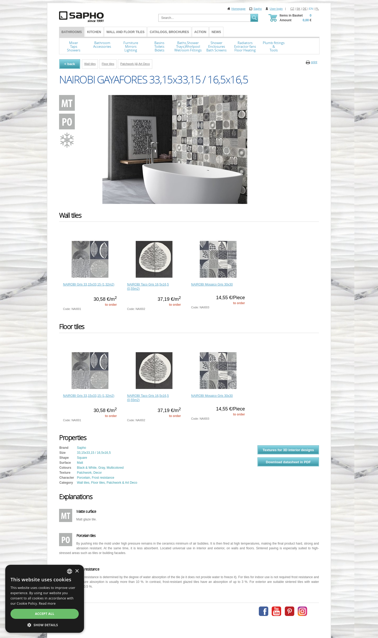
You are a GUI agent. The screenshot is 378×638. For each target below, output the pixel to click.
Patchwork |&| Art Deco (135, 63)
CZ (292, 8)
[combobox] (69, 571)
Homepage (239, 8)
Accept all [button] (44, 613)
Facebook (263, 611)
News (216, 32)
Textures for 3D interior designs (288, 450)
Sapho (257, 8)
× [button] (77, 571)
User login (276, 8)
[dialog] (44, 599)
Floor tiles (108, 63)
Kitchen (94, 32)
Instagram (302, 611)
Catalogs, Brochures (169, 32)
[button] (44, 625)
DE (305, 8)
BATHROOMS (71, 32)
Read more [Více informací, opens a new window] (47, 603)
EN (311, 8)
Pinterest (289, 611)
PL (317, 8)
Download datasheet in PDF (288, 462)
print (314, 62)
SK (298, 8)
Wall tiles (90, 63)
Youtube (276, 611)
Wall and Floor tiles (125, 32)
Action (200, 32)
